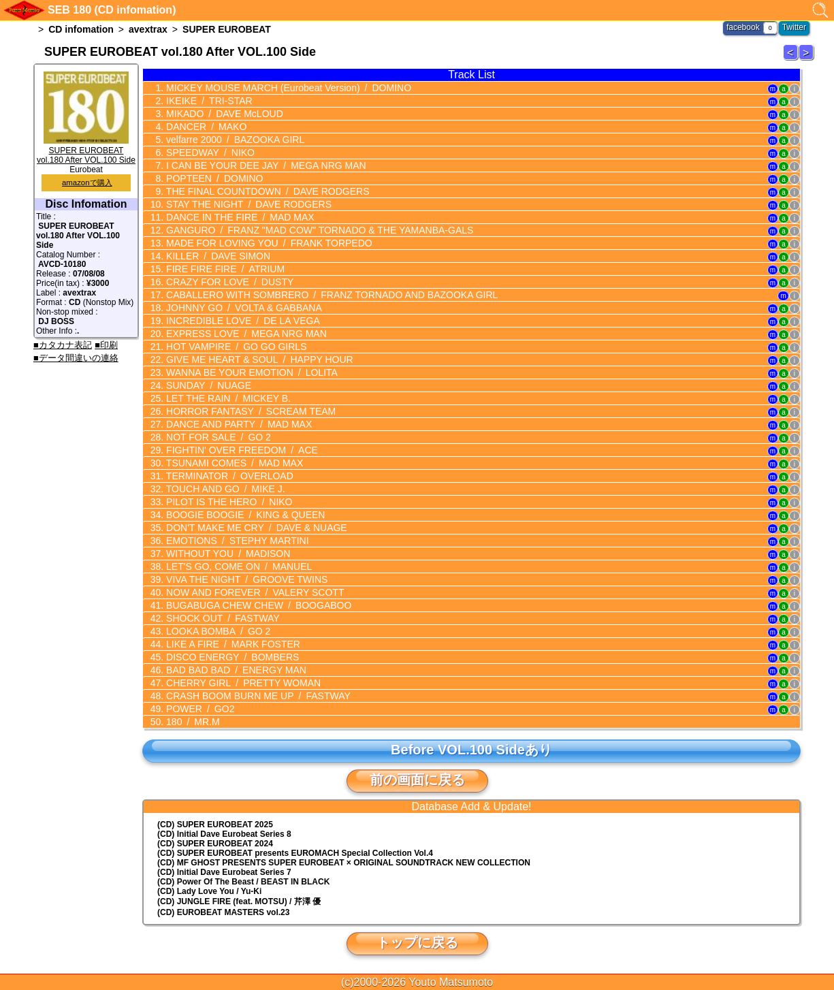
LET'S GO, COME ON (237, 566)
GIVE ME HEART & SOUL (258, 359)
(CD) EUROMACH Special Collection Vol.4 (295, 853)
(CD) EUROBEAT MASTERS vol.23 (223, 912)
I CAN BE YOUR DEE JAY (264, 165)
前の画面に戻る (417, 779)
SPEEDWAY (209, 152)
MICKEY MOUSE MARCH (287, 87)
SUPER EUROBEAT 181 (808, 59)
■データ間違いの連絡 (75, 358)
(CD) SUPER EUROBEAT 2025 (215, 824)
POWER (198, 708)
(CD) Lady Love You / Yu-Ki (209, 891)
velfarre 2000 (233, 139)
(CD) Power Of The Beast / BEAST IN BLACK (243, 882)
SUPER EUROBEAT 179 (792, 59)
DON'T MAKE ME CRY (255, 527)
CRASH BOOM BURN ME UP (257, 695)
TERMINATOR (228, 475)
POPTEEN (213, 178)
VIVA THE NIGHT (245, 579)
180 (191, 721)
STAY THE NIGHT (247, 204)
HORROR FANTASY (249, 411)
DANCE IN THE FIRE (238, 217)
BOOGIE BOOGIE (244, 514)
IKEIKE (207, 100)
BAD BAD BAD (234, 670)
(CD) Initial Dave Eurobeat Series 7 (224, 872)
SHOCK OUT (221, 618)
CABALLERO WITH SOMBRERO (330, 294)
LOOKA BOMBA (216, 631)
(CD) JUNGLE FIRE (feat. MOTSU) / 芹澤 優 (239, 901)
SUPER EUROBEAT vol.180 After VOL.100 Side (86, 150)
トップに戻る (417, 942)
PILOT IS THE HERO (227, 501)
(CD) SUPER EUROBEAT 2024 (215, 843)
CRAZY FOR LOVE (228, 281)
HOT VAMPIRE (234, 346)
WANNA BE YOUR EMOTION (250, 372)
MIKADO (223, 113)
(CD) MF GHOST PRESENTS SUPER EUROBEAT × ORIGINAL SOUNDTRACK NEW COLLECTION (343, 862)
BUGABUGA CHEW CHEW (257, 605)
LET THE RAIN (227, 398)
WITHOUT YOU (226, 553)
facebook (743, 27)
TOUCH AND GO (224, 488)
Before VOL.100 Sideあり (471, 749)
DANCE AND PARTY (237, 424)
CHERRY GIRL (242, 682)
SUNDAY (207, 385)
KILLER (216, 256)
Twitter (794, 27)
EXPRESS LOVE (245, 333)
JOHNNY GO (242, 307)
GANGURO (318, 230)
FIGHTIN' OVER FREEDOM (240, 450)
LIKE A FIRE (231, 644)
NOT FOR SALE (217, 437)
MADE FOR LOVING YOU (267, 243)
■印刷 (106, 345)
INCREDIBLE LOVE (241, 320)
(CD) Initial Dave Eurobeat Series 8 (224, 834)
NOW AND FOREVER (253, 592)
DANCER (204, 126)
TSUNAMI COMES (233, 463)
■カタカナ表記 (62, 345)
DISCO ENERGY (231, 657)
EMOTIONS (235, 540)
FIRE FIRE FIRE (224, 269)
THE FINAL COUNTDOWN (266, 191)
